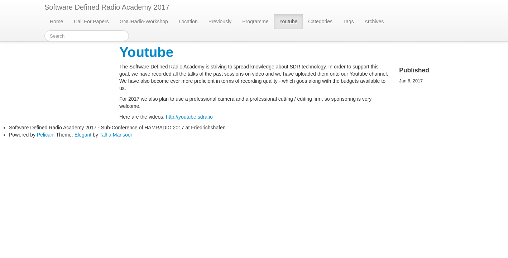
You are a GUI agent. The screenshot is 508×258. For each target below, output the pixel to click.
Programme (255, 21)
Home (56, 21)
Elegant (83, 135)
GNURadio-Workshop (144, 21)
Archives (374, 21)
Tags (348, 21)
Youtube (288, 21)
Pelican (45, 135)
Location (188, 21)
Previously (220, 21)
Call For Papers (91, 21)
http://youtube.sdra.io (189, 117)
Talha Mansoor (115, 135)
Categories (320, 21)
